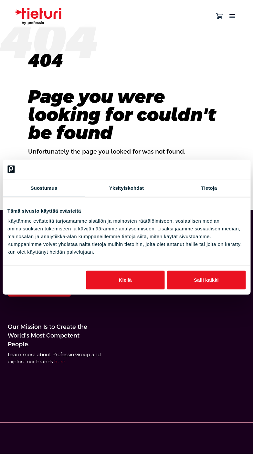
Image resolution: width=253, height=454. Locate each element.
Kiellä (125, 280)
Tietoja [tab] (209, 187)
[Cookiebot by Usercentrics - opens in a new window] (217, 169)
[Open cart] (219, 16)
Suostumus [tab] (44, 187)
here (59, 362)
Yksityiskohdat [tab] (126, 187)
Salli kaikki (206, 280)
